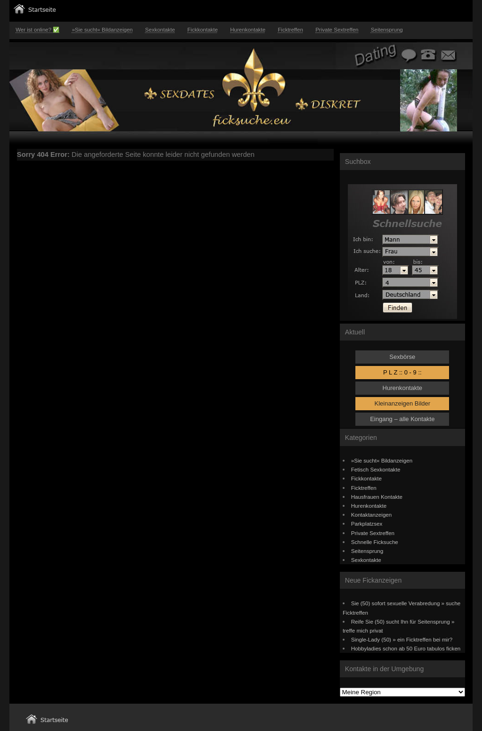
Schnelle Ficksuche (374, 542)
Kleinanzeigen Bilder (403, 403)
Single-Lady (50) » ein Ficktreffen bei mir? (402, 639)
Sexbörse (402, 356)
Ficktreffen (290, 29)
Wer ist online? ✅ (37, 29)
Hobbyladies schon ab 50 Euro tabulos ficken (406, 648)
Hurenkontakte (247, 29)
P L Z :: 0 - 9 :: (402, 372)
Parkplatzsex (367, 523)
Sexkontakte (160, 29)
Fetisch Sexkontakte (376, 469)
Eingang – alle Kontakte (402, 418)
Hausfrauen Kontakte (376, 497)
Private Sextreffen (336, 29)
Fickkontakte (202, 29)
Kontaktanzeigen (371, 515)
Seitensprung (387, 29)
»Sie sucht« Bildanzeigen (102, 29)
